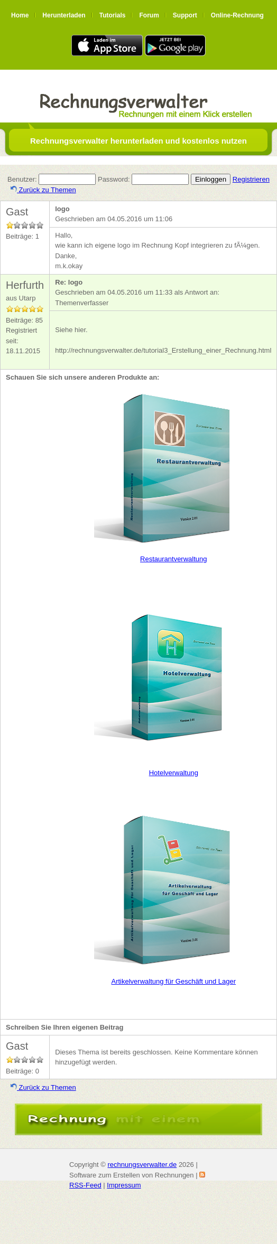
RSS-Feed (85, 1185)
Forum (149, 15)
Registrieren (251, 179)
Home (20, 15)
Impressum (124, 1185)
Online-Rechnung (237, 15)
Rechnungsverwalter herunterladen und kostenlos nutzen (138, 140)
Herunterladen (63, 15)
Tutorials (112, 15)
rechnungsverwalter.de (142, 1164)
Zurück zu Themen (43, 190)
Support (185, 15)
